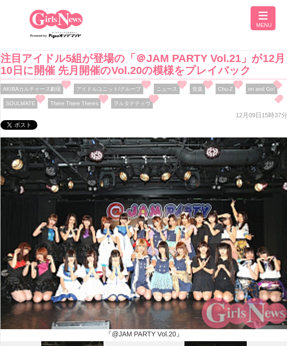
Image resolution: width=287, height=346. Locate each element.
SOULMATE (20, 103)
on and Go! (261, 89)
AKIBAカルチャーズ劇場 (32, 89)
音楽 (197, 89)
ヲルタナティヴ (132, 103)
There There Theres (74, 103)
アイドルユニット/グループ (108, 89)
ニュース (166, 89)
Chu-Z (225, 89)
